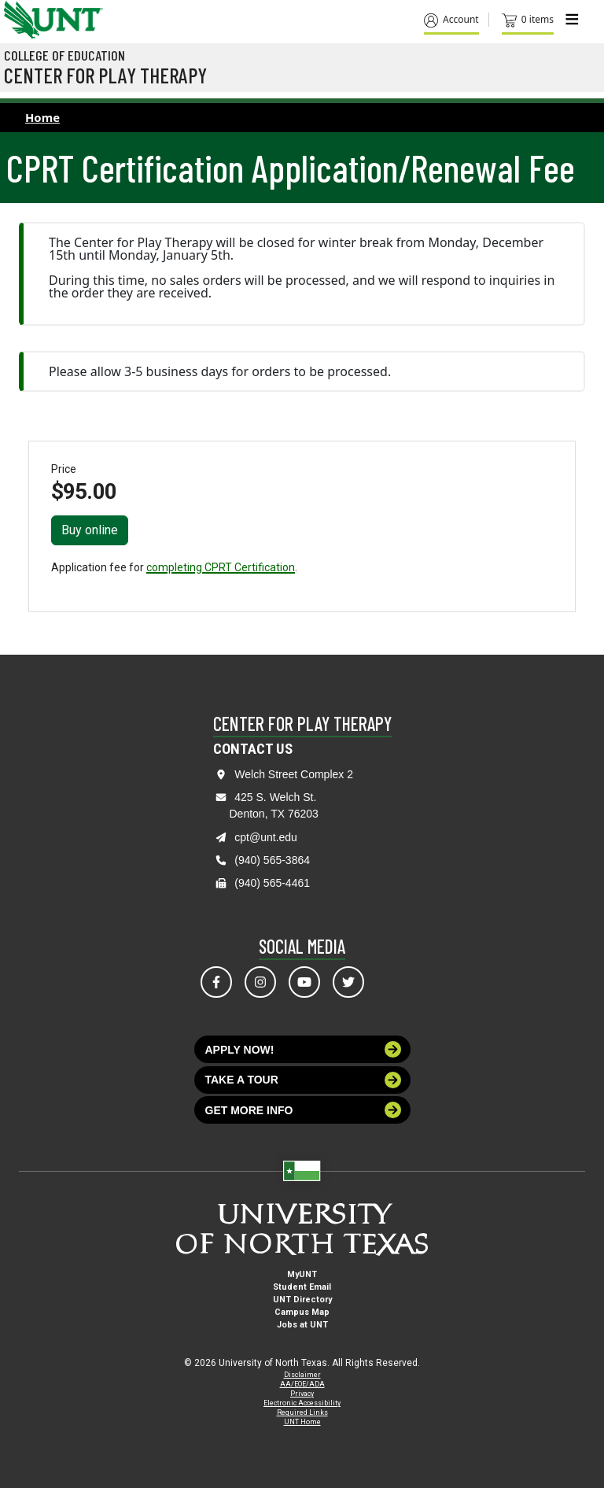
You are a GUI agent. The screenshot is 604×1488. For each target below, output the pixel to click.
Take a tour (303, 1080)
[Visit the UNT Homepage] (79, 14)
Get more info (303, 1110)
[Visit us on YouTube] (304, 982)
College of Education (64, 55)
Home (42, 117)
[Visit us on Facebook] (216, 982)
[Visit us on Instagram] (260, 982)
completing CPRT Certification (220, 567)
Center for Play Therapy (105, 74)
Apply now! (303, 1049)
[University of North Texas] (19, 18)
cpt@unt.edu (265, 837)
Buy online (89, 529)
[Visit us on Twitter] (348, 982)
